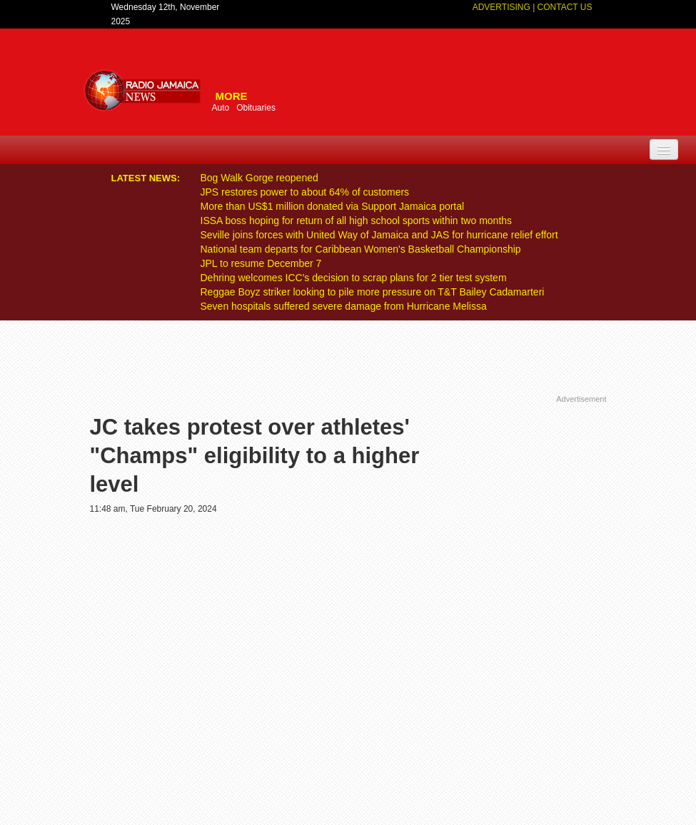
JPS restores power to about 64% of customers (305, 192)
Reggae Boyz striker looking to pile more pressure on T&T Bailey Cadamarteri (373, 292)
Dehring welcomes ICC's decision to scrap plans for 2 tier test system (354, 277)
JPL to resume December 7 (261, 263)
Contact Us (565, 7)
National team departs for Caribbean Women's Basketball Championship (361, 249)
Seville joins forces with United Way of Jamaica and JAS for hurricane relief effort (379, 235)
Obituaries (256, 108)
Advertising (503, 7)
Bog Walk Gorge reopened (259, 177)
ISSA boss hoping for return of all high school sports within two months (357, 220)
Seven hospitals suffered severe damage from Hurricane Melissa (344, 306)
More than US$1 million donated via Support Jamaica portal (333, 206)
